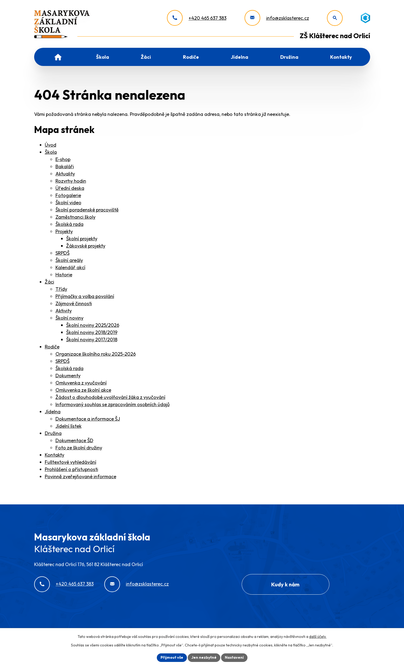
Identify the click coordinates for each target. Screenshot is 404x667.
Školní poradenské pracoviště (87, 210)
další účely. (317, 636)
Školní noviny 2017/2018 (91, 339)
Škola (102, 57)
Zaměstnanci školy (75, 217)
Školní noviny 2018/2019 (91, 332)
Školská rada (69, 224)
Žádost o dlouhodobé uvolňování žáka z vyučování (110, 397)
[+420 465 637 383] (196, 18)
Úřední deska (69, 188)
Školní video (68, 202)
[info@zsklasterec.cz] (277, 18)
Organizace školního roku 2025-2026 (95, 354)
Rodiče (191, 57)
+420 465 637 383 (75, 584)
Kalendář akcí (70, 267)
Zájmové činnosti (73, 303)
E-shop (62, 159)
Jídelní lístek (68, 426)
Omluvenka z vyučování (81, 383)
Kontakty (341, 57)
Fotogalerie (68, 195)
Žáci (146, 57)
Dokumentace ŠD (74, 440)
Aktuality (65, 174)
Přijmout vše (172, 657)
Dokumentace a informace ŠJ (87, 419)
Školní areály (69, 260)
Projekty (64, 231)
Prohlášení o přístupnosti (71, 469)
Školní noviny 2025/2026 (92, 325)
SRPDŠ (62, 253)
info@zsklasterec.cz (147, 584)
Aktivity (63, 311)
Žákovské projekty (85, 246)
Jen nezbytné (204, 657)
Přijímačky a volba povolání (84, 296)
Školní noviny (69, 318)
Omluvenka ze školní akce (83, 390)
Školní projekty (81, 239)
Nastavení (234, 657)
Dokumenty (68, 375)
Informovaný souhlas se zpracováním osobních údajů (112, 404)
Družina (289, 57)
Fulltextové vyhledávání (70, 462)
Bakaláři (64, 166)
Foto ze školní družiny (78, 448)
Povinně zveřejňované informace (80, 476)
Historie (63, 275)
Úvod (58, 57)
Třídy (61, 289)
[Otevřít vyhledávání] (335, 18)
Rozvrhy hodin (70, 181)
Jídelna (239, 57)
